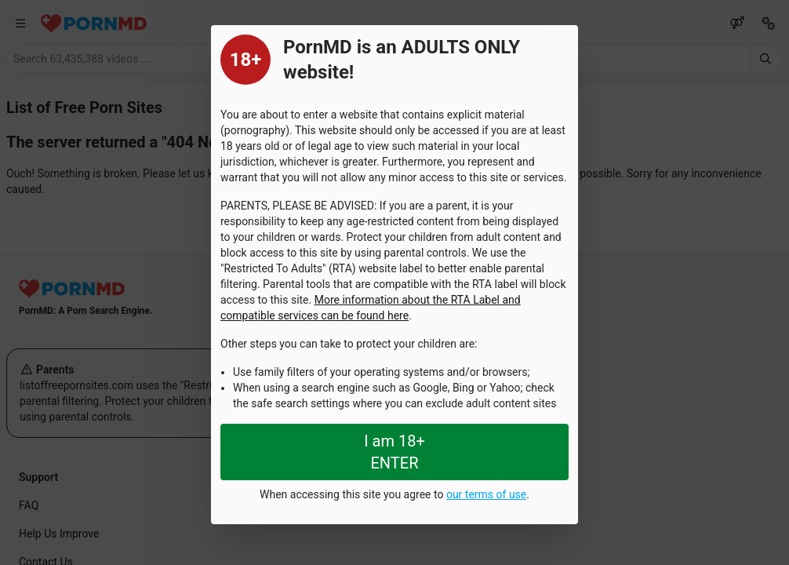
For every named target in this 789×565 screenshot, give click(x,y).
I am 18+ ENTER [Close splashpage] (394, 452)
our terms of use (486, 494)
